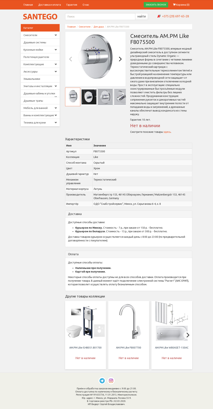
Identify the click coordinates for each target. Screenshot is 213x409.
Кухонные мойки (40, 49)
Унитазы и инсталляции (40, 86)
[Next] (120, 59)
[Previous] (71, 59)
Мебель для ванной (40, 108)
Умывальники (32, 78)
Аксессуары (40, 71)
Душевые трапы (33, 100)
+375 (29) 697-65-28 (175, 16)
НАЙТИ (142, 16)
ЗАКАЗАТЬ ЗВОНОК (156, 4)
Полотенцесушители (36, 57)
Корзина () (181, 4)
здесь (167, 131)
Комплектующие (40, 64)
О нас (86, 4)
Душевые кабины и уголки (40, 94)
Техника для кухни (40, 122)
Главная (28, 4)
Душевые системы (35, 42)
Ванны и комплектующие (40, 115)
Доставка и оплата (49, 4)
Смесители (40, 35)
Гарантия (71, 4)
